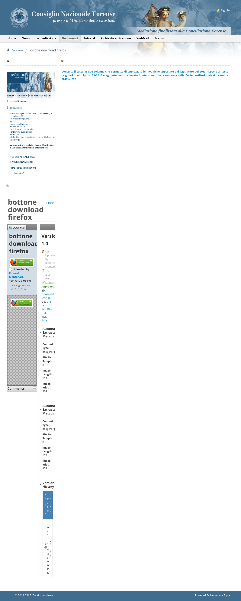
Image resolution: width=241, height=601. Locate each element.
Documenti (49, 50)
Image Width (47, 385)
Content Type (48, 346)
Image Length (47, 372)
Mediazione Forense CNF (22, 50)
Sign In (225, 10)
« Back (50, 202)
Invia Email (45, 318)
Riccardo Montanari (16, 275)
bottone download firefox (79, 50)
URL (49, 301)
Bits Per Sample (48, 359)
